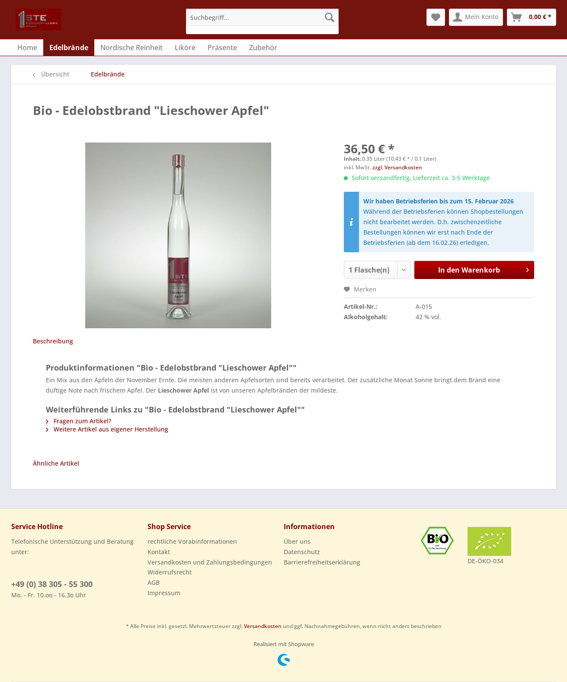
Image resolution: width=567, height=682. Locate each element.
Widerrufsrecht (169, 572)
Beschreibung (53, 341)
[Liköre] (185, 47)
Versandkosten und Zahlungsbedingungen (209, 562)
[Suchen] (329, 17)
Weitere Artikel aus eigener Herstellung (107, 429)
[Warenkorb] (531, 17)
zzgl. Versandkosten (397, 167)
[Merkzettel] (435, 17)
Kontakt (158, 552)
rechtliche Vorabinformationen (192, 541)
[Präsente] (222, 47)
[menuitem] (262, 21)
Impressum (163, 593)
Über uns (297, 541)
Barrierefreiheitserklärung (322, 562)
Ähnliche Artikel (56, 463)
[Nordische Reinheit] (131, 47)
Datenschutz (302, 552)
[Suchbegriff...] (262, 17)
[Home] (27, 47)
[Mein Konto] (476, 17)
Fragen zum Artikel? (78, 421)
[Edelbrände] (68, 47)
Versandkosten (263, 626)
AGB (153, 582)
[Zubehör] (263, 47)
